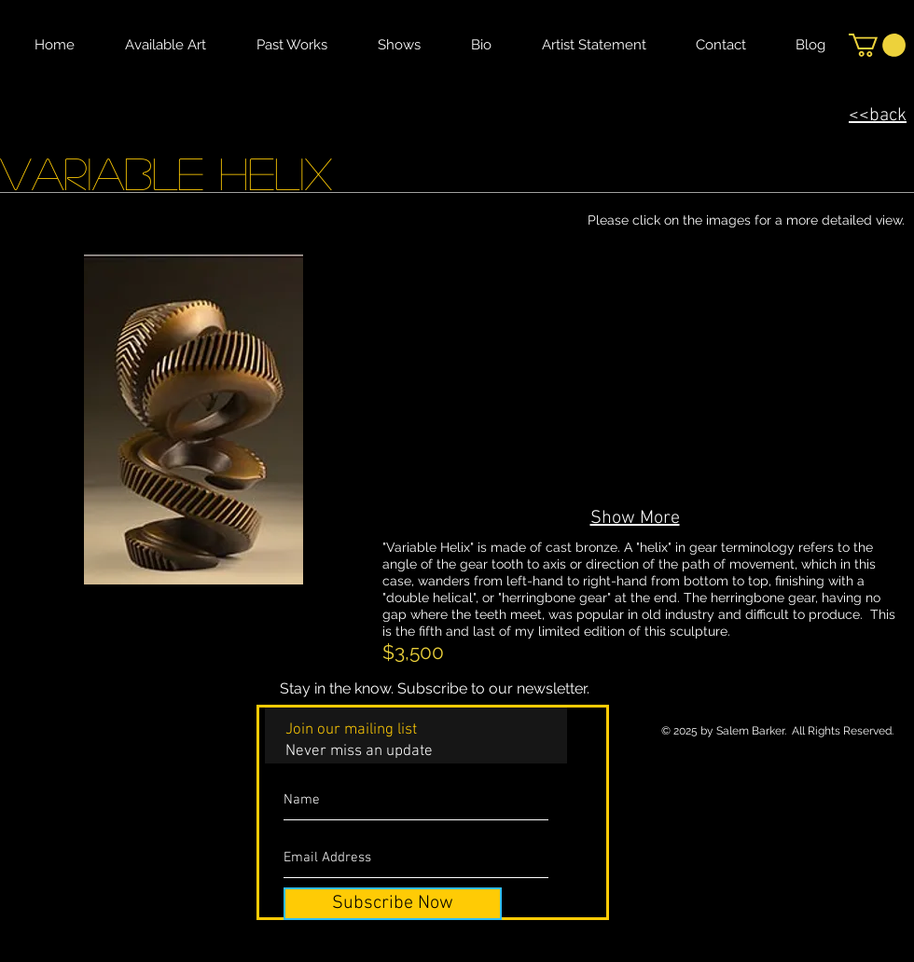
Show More (635, 518)
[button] (877, 45)
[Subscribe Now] (393, 903)
